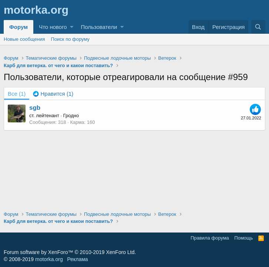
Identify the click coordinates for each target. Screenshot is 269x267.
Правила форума (210, 238)
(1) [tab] (17, 93)
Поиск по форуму (70, 39)
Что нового (53, 27)
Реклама (77, 259)
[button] (71, 27)
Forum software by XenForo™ (70, 252)
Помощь (243, 238)
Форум (18, 27)
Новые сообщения (24, 39)
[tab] (53, 94)
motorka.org (49, 259)
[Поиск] (258, 27)
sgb (34, 107)
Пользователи (99, 27)
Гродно (71, 115)
